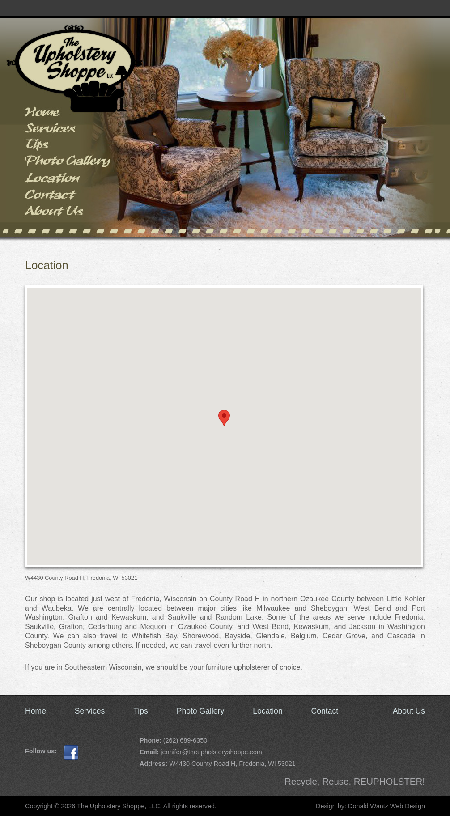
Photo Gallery (69, 164)
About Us (69, 213)
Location (69, 180)
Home (69, 114)
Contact (69, 197)
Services (69, 131)
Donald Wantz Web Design (386, 806)
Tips (69, 147)
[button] (224, 418)
